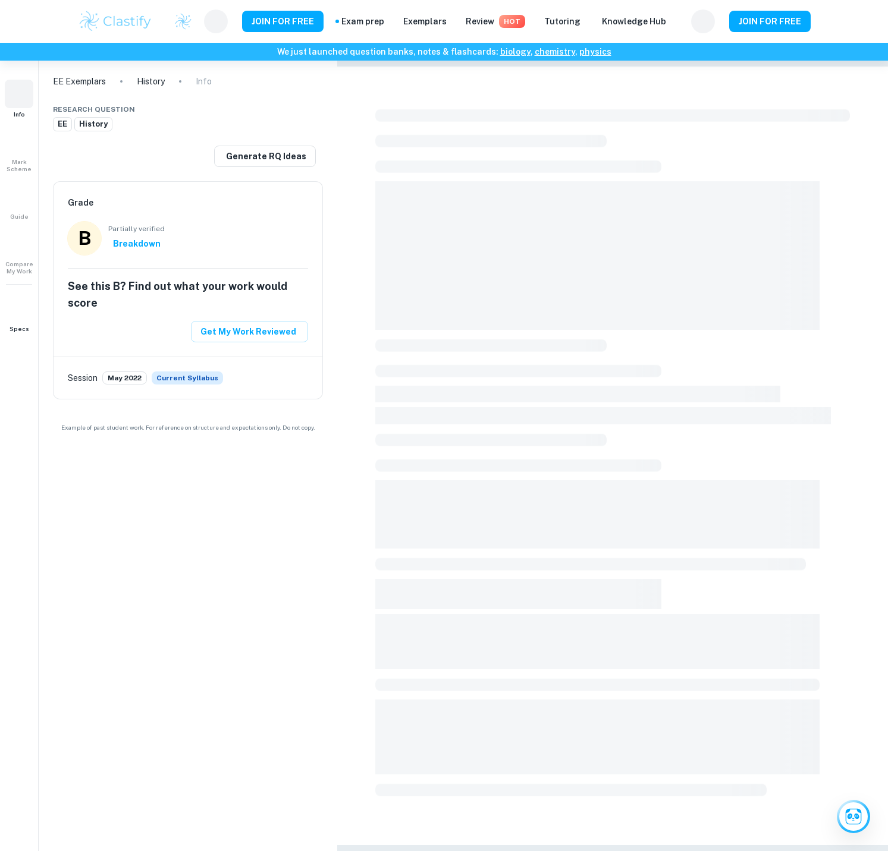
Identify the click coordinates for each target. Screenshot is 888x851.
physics (595, 51)
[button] (19, 98)
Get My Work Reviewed (248, 331)
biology (515, 51)
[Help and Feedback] (679, 21)
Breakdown (137, 243)
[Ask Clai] (853, 816)
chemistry (555, 51)
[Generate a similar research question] (265, 156)
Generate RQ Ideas (266, 156)
